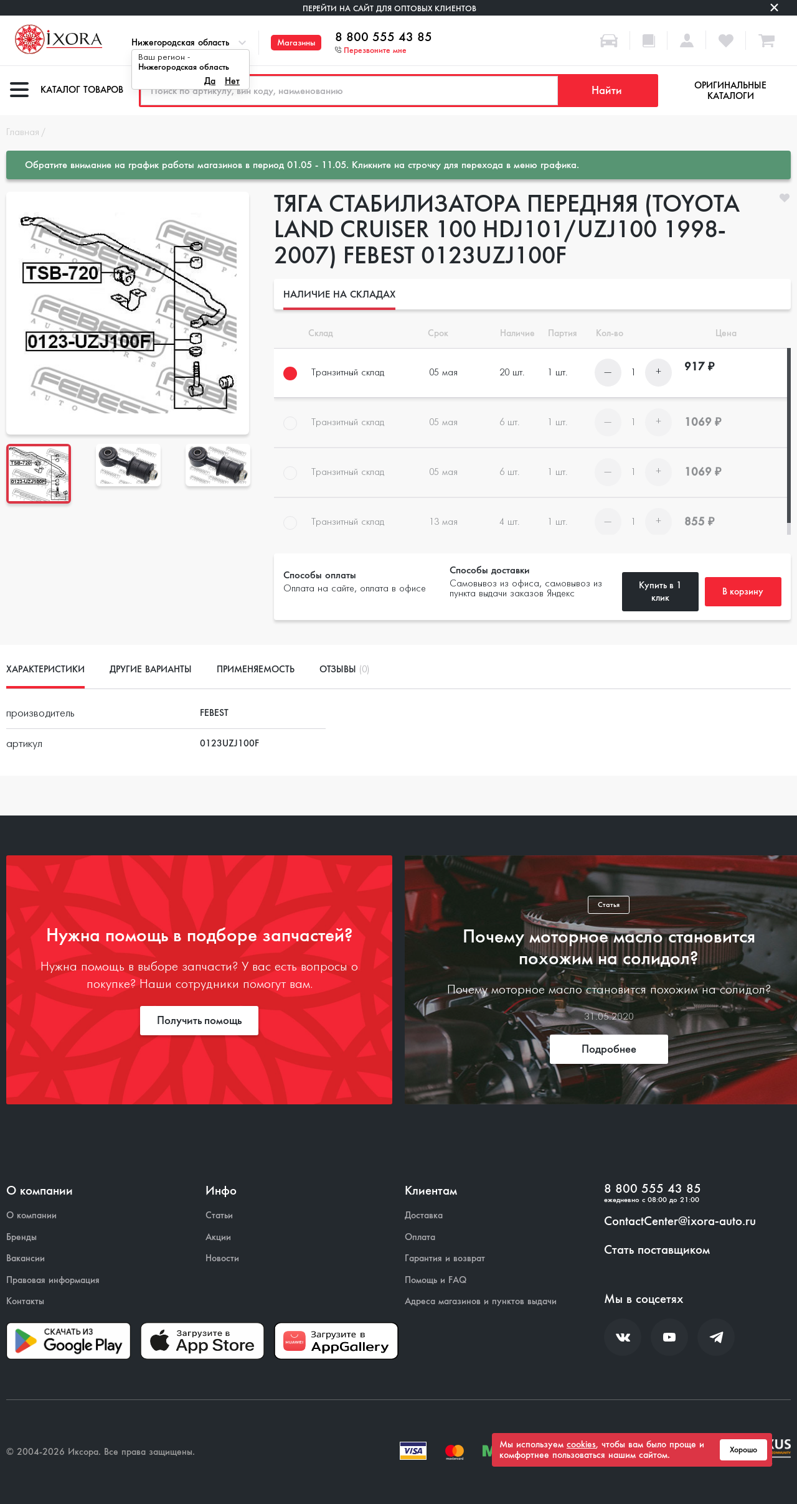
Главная (22, 132)
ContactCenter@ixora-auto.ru (680, 1221)
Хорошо (743, 1449)
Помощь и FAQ (435, 1280)
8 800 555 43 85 (383, 37)
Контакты (25, 1301)
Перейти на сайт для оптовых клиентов (389, 8)
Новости (222, 1258)
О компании (31, 1215)
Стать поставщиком (657, 1250)
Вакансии (25, 1258)
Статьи (219, 1215)
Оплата (420, 1237)
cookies (581, 1444)
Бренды (21, 1237)
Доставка (424, 1215)
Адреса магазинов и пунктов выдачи (481, 1301)
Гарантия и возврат (445, 1258)
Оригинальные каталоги (730, 90)
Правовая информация (53, 1280)
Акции (218, 1237)
